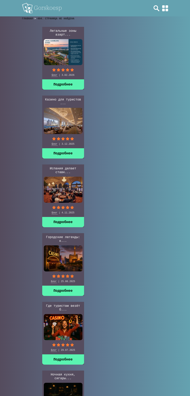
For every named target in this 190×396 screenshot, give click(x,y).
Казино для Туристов (144, 212)
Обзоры (97, 360)
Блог (34, 75)
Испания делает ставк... (146, 33)
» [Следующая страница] (29, 348)
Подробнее (42, 84)
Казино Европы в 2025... (43, 170)
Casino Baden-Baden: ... (43, 259)
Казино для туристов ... (94, 33)
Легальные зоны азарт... (43, 33)
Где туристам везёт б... (95, 101)
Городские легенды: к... (43, 101)
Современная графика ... (94, 170)
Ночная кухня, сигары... (146, 101)
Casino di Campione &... (146, 170)
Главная (79, 360)
